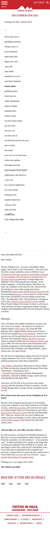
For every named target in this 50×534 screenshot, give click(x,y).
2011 (26, 484)
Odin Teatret (20, 328)
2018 (3, 484)
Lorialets (4, 385)
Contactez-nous (13, 515)
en (38, 2)
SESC (5, 408)
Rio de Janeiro (20, 408)
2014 (11, 484)
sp (40, 2)
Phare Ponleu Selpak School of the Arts (29, 291)
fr (35, 2)
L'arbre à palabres (10, 519)
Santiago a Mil (18, 420)
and (33, 338)
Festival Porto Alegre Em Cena (14, 412)
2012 (19, 484)
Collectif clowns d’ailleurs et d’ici (24, 301)
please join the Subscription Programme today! (23, 455)
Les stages (25, 519)
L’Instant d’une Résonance (13, 373)
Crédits (39, 523)
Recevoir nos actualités (31, 515)
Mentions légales (26, 523)
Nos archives (37, 519)
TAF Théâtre (7, 366)
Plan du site (12, 523)
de (43, 2)
